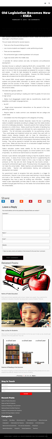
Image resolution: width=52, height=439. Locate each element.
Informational (29, 423)
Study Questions (26, 428)
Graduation (6, 423)
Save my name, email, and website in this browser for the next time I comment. (24, 251)
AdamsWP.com (42, 436)
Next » (34, 375)
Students (17, 428)
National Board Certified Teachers (11, 408)
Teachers (35, 428)
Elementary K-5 (21, 420)
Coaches (5, 420)
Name (4, 232)
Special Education (7, 428)
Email (4, 239)
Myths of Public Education (10, 294)
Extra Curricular (43, 420)
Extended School (32, 420)
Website (4, 245)
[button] (45, 3)
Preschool (35, 425)
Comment (5, 213)
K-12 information (40, 423)
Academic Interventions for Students (12, 410)
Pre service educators (24, 425)
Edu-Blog (12, 420)
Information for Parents (17, 423)
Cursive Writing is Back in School (10, 413)
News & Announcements (9, 425)
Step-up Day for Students (10, 330)
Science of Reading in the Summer (12, 367)
